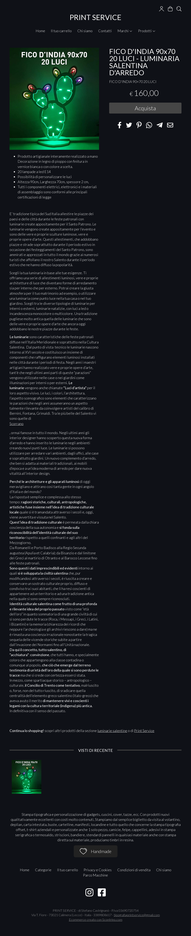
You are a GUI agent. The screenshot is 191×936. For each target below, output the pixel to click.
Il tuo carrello (61, 31)
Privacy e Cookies (98, 870)
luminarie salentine (112, 730)
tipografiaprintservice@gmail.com (137, 915)
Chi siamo (85, 31)
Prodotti (147, 31)
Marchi (124, 31)
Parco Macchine (95, 875)
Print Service (144, 730)
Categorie (43, 870)
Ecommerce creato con (95, 919)
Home (40, 31)
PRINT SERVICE (95, 17)
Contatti (105, 31)
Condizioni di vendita (133, 870)
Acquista (145, 108)
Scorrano (16, 423)
